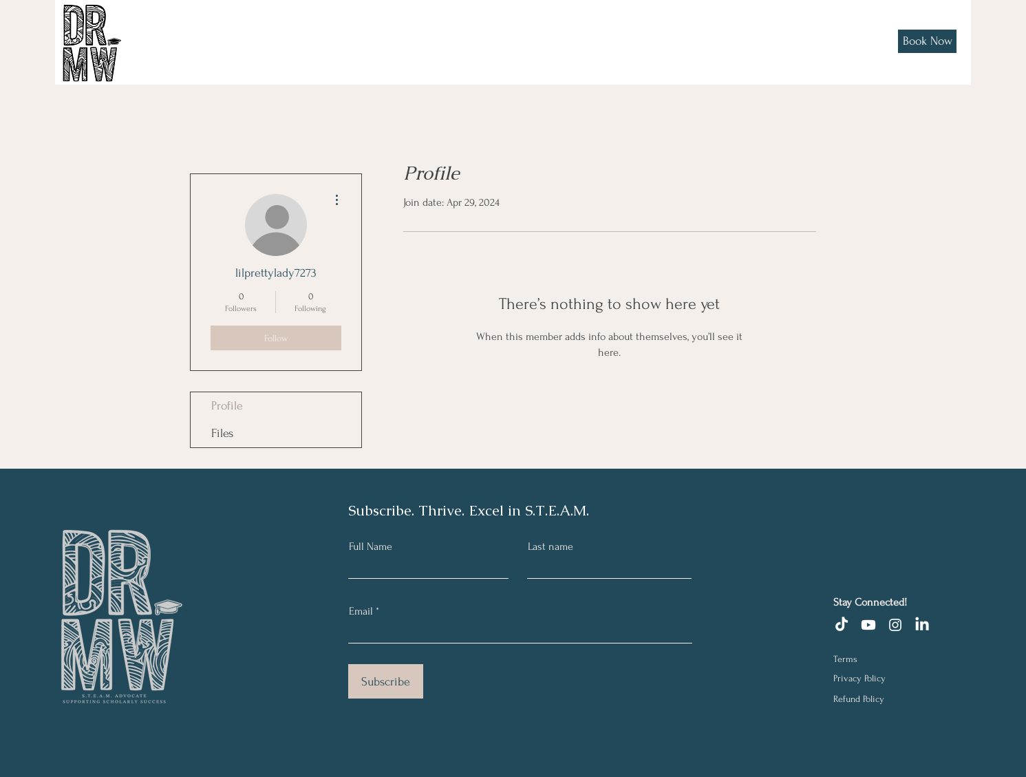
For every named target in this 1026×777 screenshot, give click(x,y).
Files (222, 433)
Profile (227, 405)
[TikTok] (841, 625)
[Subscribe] (385, 681)
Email (361, 611)
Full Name (370, 546)
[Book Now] (927, 41)
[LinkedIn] (922, 625)
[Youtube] (868, 625)
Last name (550, 546)
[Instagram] (895, 625)
